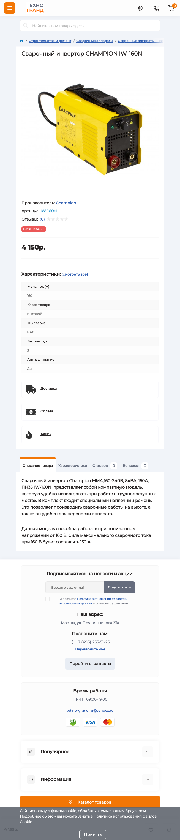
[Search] (26, 25)
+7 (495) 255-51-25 (93, 642)
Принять (93, 834)
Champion (66, 202)
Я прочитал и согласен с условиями (90, 601)
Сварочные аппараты (94, 41)
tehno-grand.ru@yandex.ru (89, 710)
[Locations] (140, 8)
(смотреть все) (75, 274)
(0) (42, 219)
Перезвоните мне (90, 649)
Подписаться (119, 587)
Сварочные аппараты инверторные (148, 41)
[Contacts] (156, 8)
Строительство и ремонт (50, 41)
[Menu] (9, 8)
